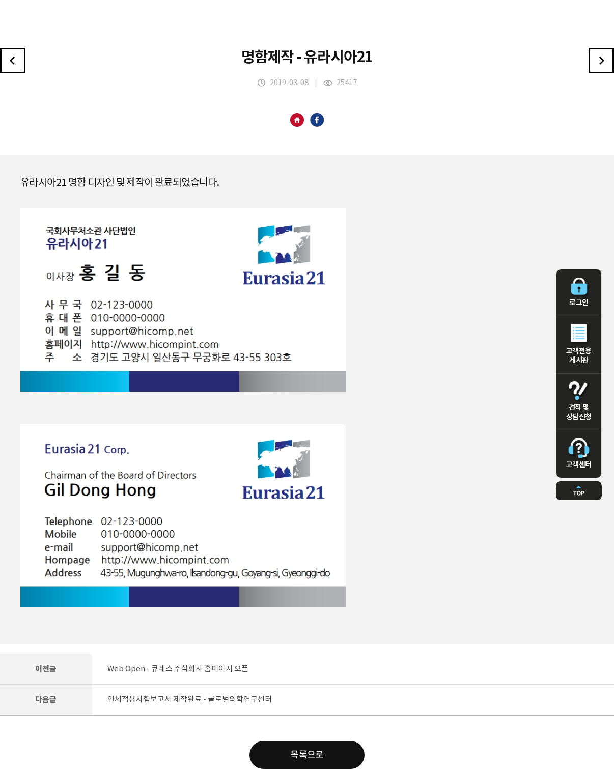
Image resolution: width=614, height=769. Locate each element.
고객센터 (578, 453)
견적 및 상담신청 (578, 401)
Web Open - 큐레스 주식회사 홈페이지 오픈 (177, 669)
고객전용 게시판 (578, 344)
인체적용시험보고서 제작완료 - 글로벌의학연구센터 (189, 699)
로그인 (578, 292)
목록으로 (307, 755)
